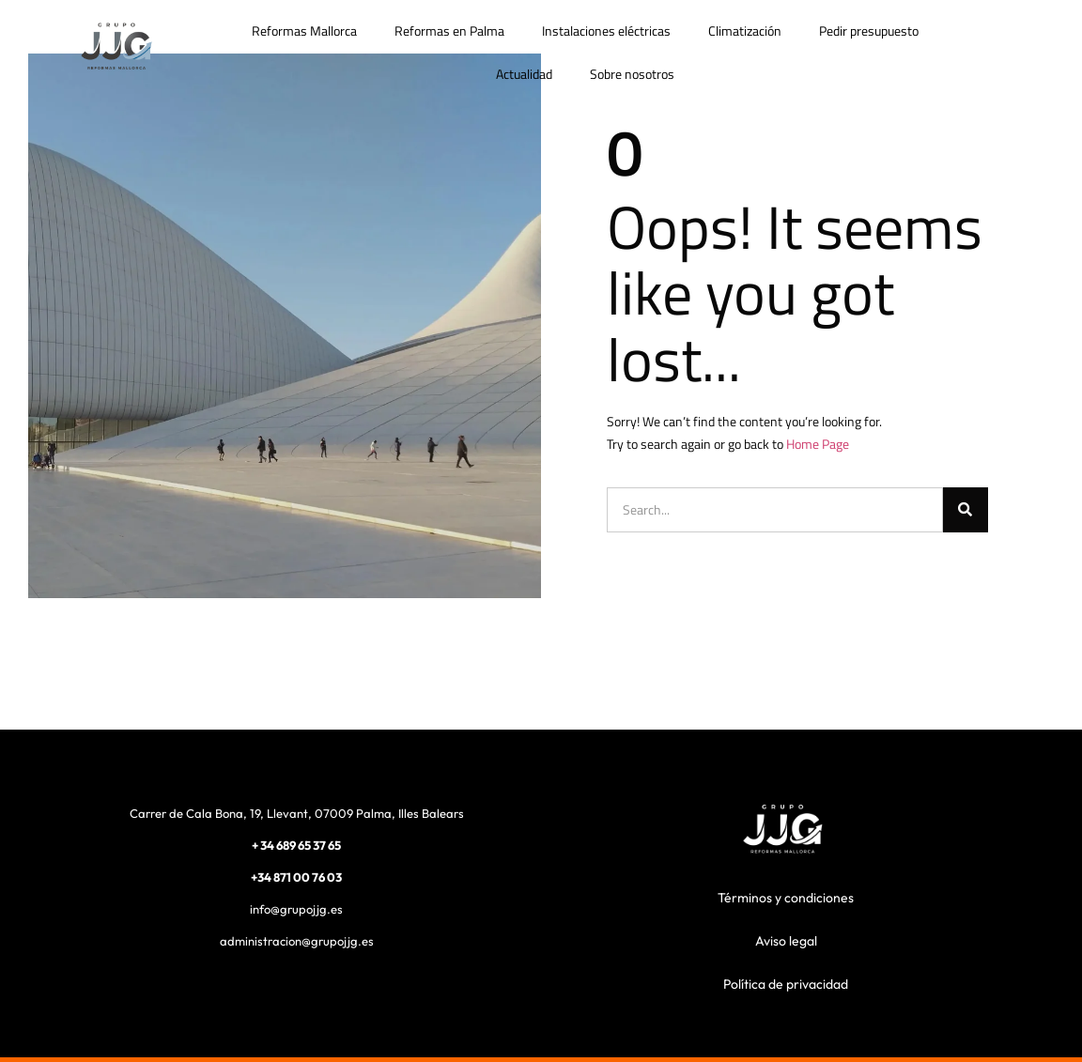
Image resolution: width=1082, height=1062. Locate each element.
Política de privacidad (785, 984)
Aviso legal (786, 940)
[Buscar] (965, 509)
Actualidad (524, 74)
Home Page (817, 444)
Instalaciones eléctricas (606, 30)
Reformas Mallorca (304, 30)
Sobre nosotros (632, 74)
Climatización (744, 30)
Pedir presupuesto (869, 30)
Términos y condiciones (786, 897)
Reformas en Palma (449, 30)
